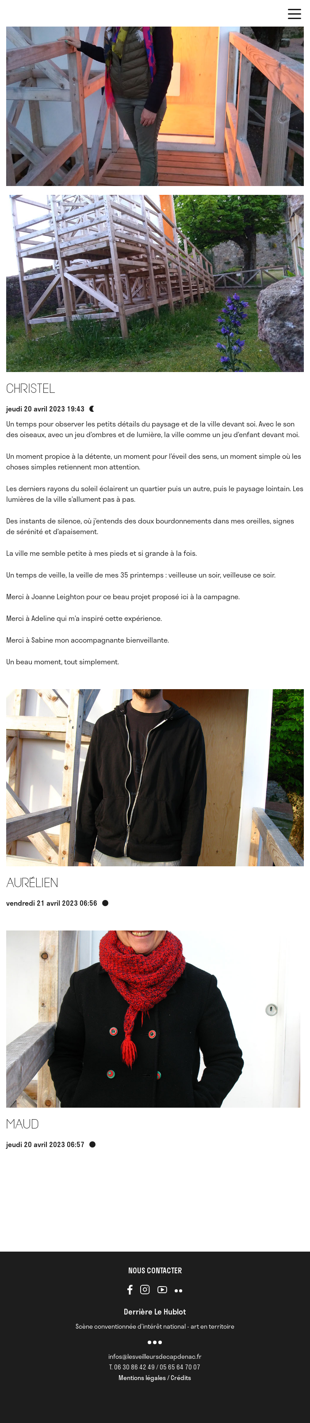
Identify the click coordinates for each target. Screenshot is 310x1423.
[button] (294, 15)
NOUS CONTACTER (155, 1270)
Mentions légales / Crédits (155, 1377)
